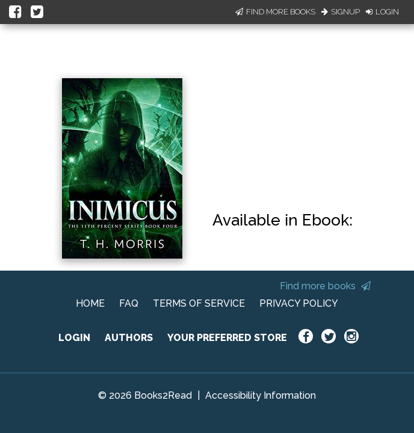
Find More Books (275, 11)
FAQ (128, 303)
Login (382, 11)
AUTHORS (129, 337)
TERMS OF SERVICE (199, 303)
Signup (340, 11)
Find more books (325, 286)
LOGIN (74, 337)
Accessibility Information (260, 395)
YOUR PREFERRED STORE (227, 337)
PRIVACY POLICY (298, 303)
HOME (90, 303)
